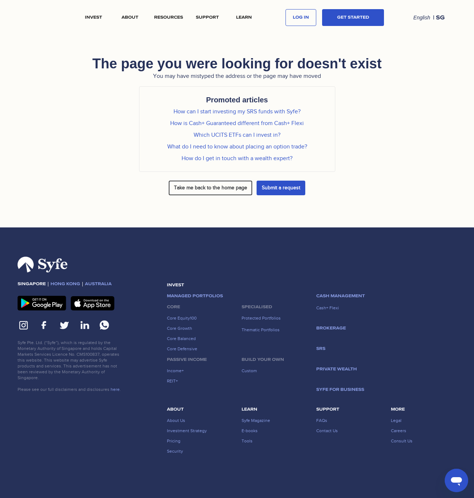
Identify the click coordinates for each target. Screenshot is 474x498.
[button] (93, 17)
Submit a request (281, 187)
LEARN (244, 17)
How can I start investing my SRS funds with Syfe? (237, 111)
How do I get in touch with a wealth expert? (237, 158)
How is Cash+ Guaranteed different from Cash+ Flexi (237, 123)
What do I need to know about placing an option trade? (237, 146)
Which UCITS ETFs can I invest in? (237, 135)
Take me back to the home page (210, 187)
